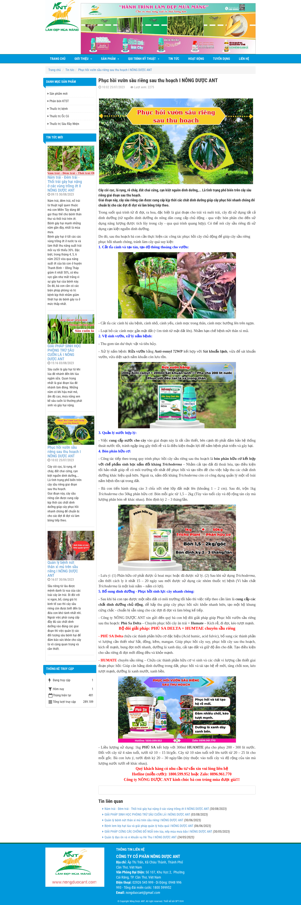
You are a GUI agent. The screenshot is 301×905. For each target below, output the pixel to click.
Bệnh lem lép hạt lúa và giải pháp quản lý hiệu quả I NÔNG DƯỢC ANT (149, 826)
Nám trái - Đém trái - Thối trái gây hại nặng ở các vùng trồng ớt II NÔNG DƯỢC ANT (157, 809)
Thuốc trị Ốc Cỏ (58, 116)
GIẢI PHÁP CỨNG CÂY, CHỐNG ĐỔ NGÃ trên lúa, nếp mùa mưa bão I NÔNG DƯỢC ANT (158, 831)
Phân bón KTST (58, 101)
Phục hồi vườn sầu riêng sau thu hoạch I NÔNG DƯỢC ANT (64, 451)
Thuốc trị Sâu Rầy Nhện (63, 124)
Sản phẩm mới (58, 94)
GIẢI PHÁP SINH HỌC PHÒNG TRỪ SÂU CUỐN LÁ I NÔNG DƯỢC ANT (147, 814)
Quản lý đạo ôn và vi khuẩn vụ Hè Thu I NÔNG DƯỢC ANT (141, 837)
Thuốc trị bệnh (58, 109)
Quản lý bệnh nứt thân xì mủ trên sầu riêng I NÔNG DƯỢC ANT (144, 820)
